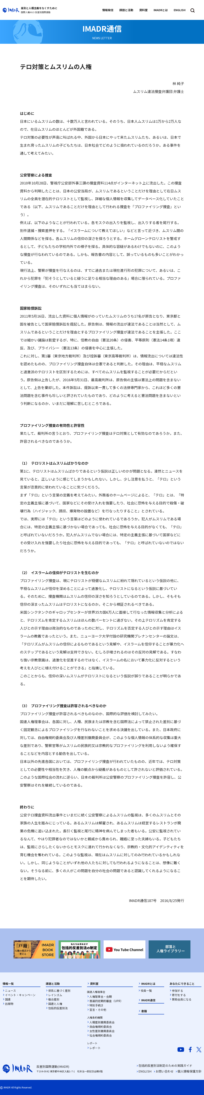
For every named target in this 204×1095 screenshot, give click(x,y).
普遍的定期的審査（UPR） (106, 1001)
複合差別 (53, 999)
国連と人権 (55, 1004)
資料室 (94, 984)
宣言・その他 (97, 1010)
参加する (177, 991)
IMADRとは (148, 984)
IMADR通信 (148, 1000)
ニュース (10, 991)
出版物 (9, 1004)
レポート (95, 1048)
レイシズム (55, 995)
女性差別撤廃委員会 (102, 1031)
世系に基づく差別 (59, 991)
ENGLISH (145, 1071)
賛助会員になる (181, 999)
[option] (34, 949)
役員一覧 (146, 991)
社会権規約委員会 (100, 1035)
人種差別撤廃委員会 (102, 1022)
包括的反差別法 (58, 1008)
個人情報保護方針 (189, 1071)
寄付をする (179, 995)
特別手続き (96, 1005)
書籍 (144, 1011)
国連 (8, 999)
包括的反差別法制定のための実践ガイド (165, 1065)
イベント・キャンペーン (20, 995)
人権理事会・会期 (100, 996)
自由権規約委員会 (100, 1027)
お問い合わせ (165, 1071)
